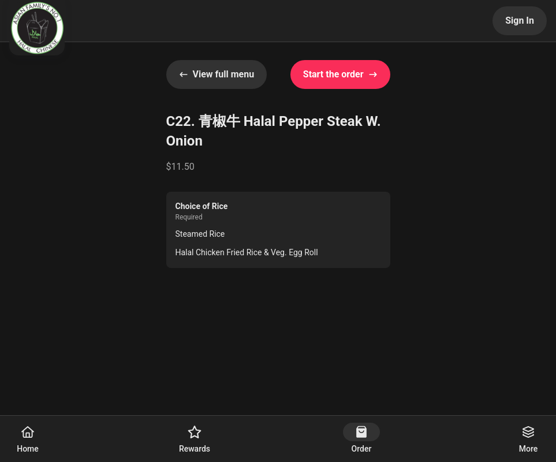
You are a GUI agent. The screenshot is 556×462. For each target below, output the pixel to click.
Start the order (340, 74)
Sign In (519, 20)
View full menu (217, 74)
